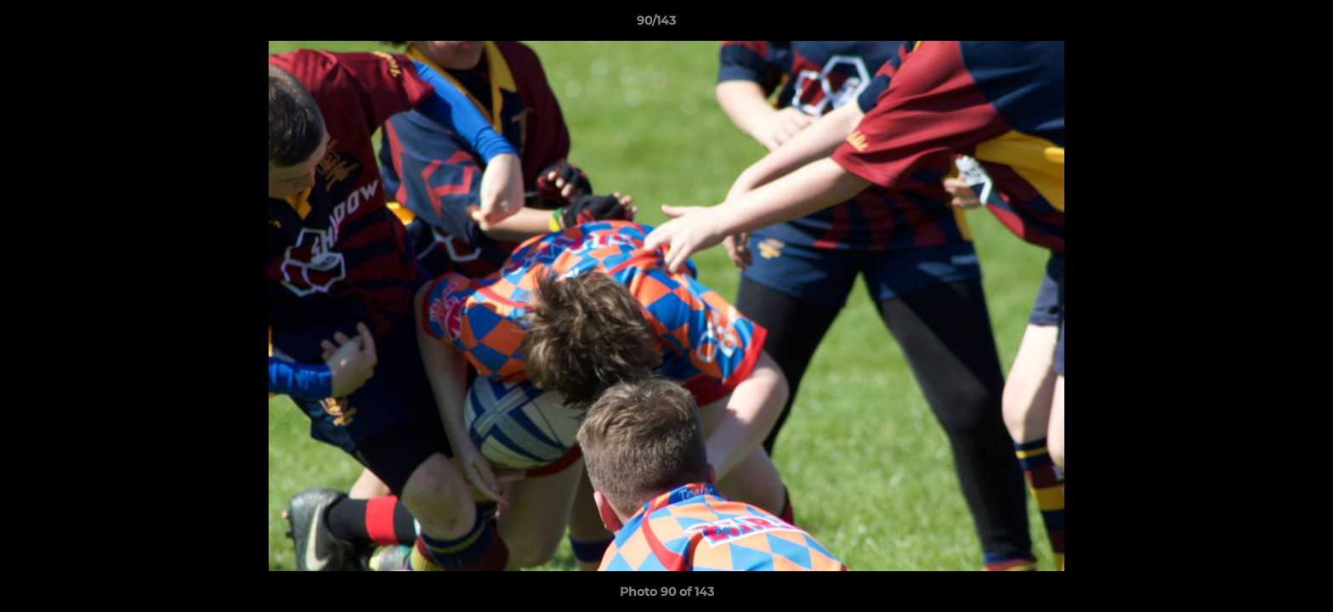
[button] (1261, 24)
